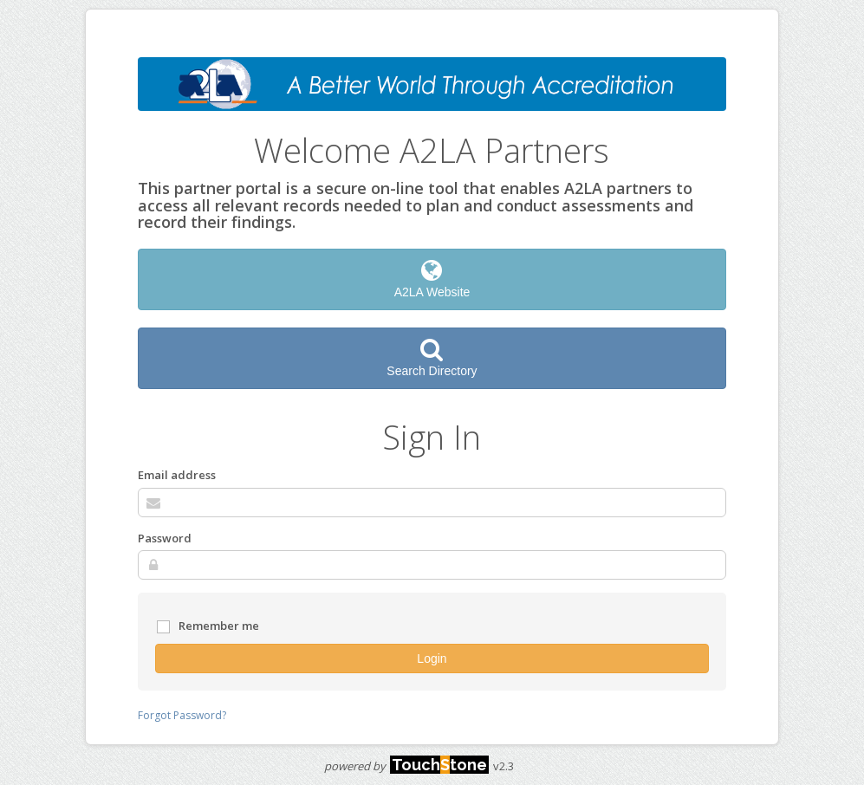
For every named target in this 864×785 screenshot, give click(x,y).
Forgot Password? (182, 715)
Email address (177, 475)
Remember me (207, 626)
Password (165, 538)
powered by (406, 766)
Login (431, 658)
